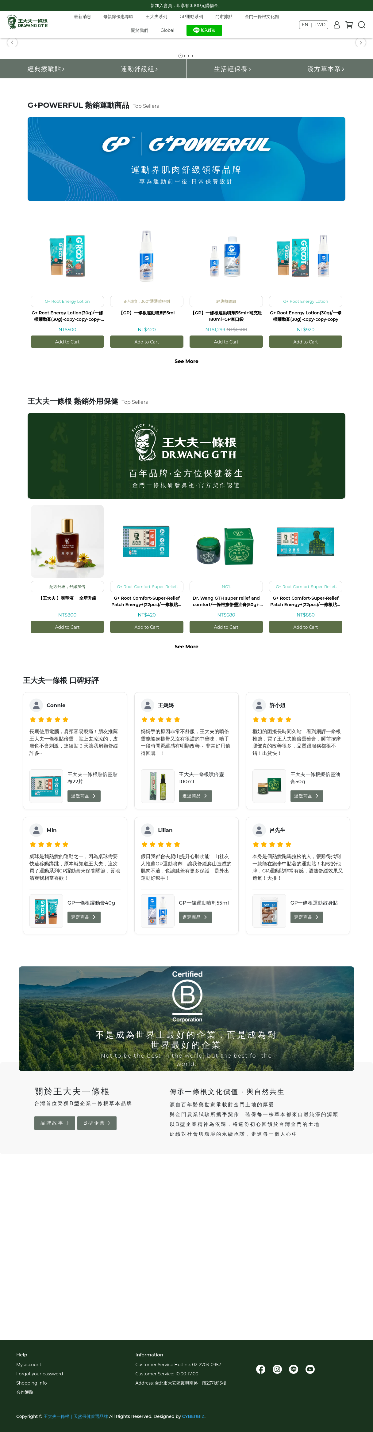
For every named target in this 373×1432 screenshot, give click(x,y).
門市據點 (224, 16)
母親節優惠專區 (118, 16)
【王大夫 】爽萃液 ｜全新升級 (67, 768)
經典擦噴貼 (47, 239)
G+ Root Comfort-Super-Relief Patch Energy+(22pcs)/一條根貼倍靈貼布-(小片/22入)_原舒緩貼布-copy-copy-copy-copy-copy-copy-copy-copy (305, 772)
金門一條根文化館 (262, 16)
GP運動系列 (191, 16)
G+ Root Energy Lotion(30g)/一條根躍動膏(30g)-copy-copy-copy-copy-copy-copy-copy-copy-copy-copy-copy (67, 486)
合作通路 (24, 1392)
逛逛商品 (84, 966)
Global (167, 30)
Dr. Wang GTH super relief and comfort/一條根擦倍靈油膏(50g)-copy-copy (226, 772)
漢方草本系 (326, 239)
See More (186, 531)
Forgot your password (39, 1374)
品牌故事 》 (56, 1293)
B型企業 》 (98, 1293)
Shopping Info (31, 1383)
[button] (12, 127)
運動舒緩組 (140, 239)
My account (28, 1364)
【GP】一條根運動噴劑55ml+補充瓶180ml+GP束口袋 (226, 486)
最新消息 (82, 16)
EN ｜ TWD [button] (313, 25)
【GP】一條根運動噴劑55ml (147, 483)
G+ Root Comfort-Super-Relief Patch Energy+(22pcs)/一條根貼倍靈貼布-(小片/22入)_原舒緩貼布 (146, 772)
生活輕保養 (233, 239)
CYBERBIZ (193, 1416)
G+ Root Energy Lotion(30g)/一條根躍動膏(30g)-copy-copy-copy (305, 486)
